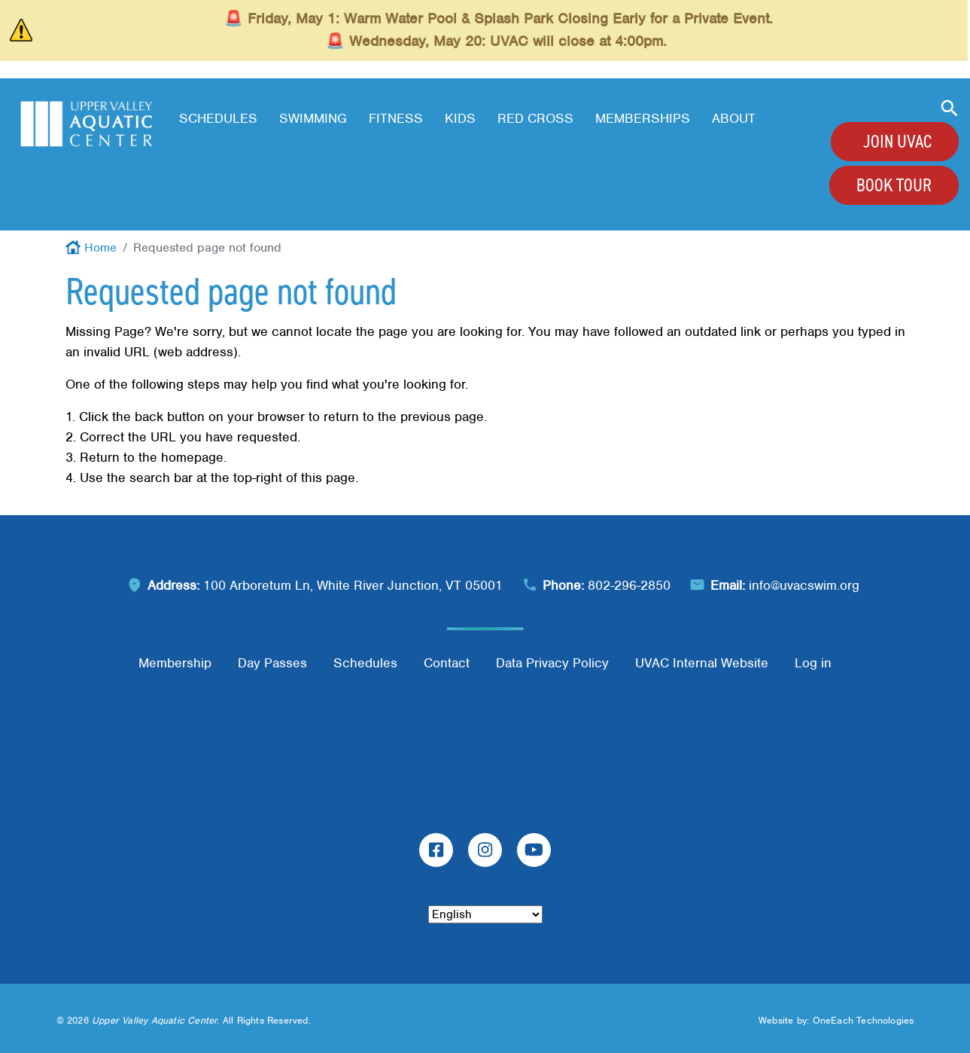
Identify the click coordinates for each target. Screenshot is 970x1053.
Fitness (396, 118)
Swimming (313, 118)
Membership (174, 663)
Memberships (642, 118)
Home (100, 247)
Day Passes (272, 663)
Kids (460, 118)
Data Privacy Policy (552, 663)
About (734, 118)
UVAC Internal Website (701, 663)
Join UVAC (897, 142)
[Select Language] (485, 914)
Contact (447, 663)
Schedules (218, 118)
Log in (813, 663)
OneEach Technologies (863, 1020)
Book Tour (894, 185)
